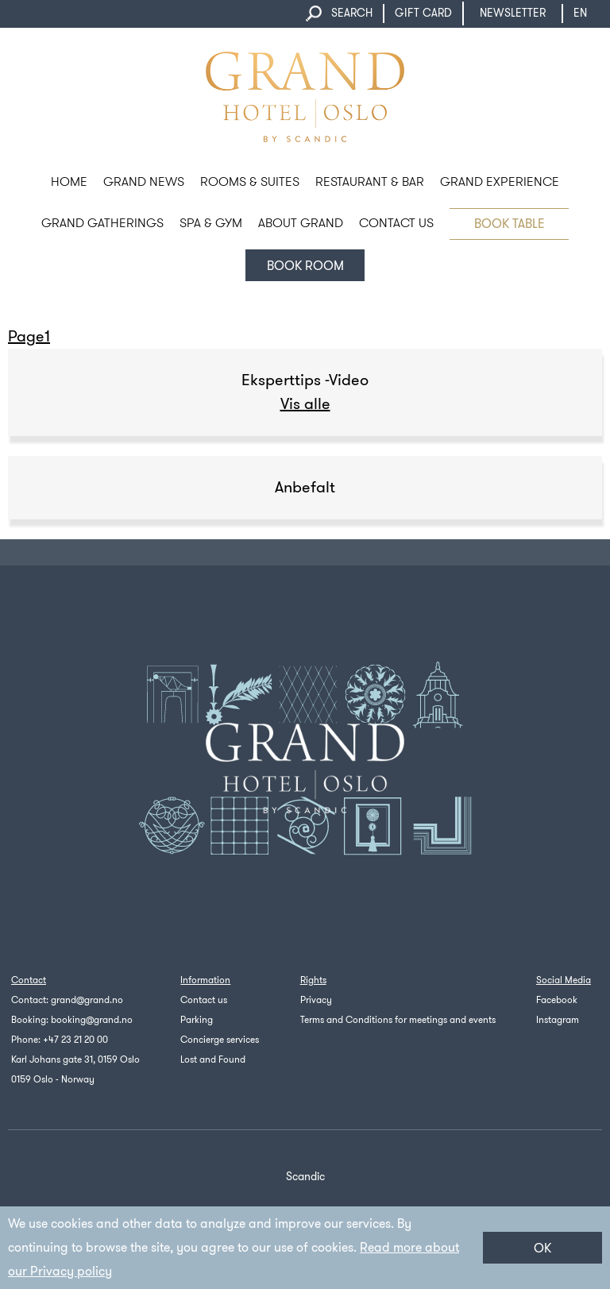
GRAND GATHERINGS (102, 222)
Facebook (556, 1000)
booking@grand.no (92, 1019)
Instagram (557, 1019)
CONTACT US (396, 222)
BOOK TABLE (509, 223)
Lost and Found (212, 1059)
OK (542, 1248)
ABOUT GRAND (300, 222)
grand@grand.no (87, 1000)
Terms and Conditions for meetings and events (398, 1019)
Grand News (143, 181)
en (587, 13)
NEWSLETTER (513, 13)
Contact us (203, 1000)
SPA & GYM (211, 222)
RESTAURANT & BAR (369, 181)
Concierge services (219, 1039)
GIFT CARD (423, 13)
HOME (69, 181)
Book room (305, 265)
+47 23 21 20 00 (75, 1039)
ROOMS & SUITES (249, 181)
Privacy (316, 1000)
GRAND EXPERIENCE (499, 181)
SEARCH (352, 13)
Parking (196, 1019)
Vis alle (305, 404)
